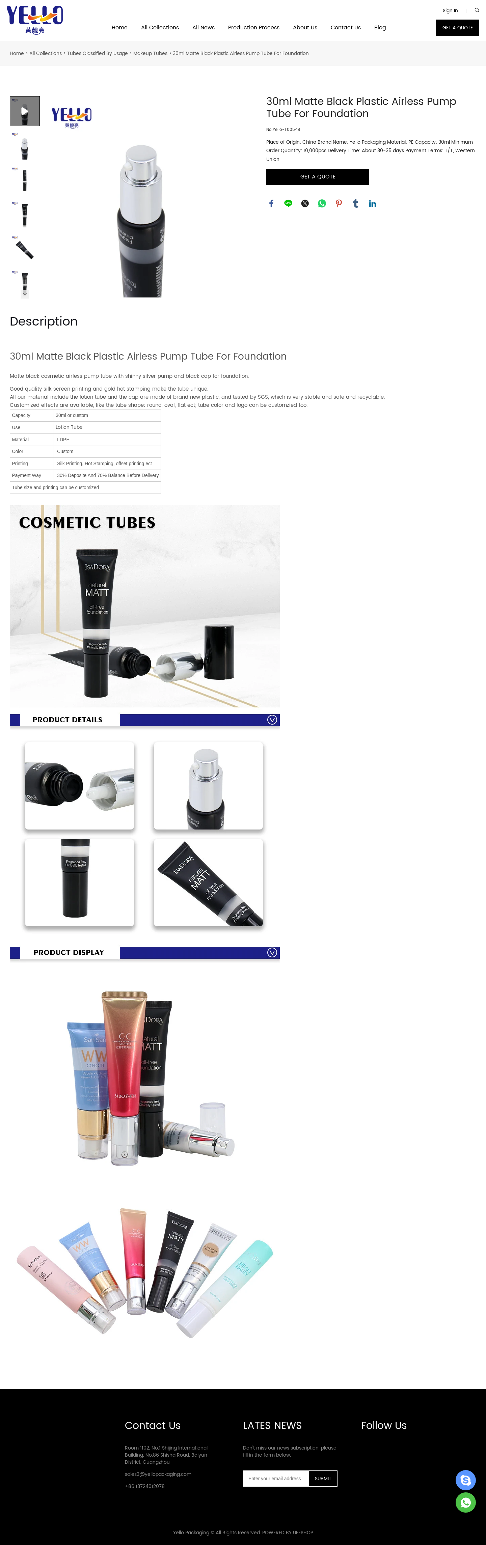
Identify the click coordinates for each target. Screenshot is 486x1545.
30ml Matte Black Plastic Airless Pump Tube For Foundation (241, 53)
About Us (305, 28)
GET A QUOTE (457, 28)
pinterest (339, 203)
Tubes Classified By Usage (97, 53)
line (288, 203)
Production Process (253, 28)
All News (203, 28)
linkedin (373, 203)
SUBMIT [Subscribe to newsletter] (323, 1479)
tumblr (356, 203)
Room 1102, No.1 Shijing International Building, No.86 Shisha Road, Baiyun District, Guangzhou (166, 1455)
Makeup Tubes (150, 53)
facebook (271, 203)
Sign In (450, 11)
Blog (380, 28)
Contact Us (346, 28)
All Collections (160, 28)
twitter (305, 203)
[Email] (276, 1478)
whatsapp (322, 203)
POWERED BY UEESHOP (287, 1533)
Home (120, 28)
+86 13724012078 (145, 1486)
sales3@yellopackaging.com (158, 1474)
